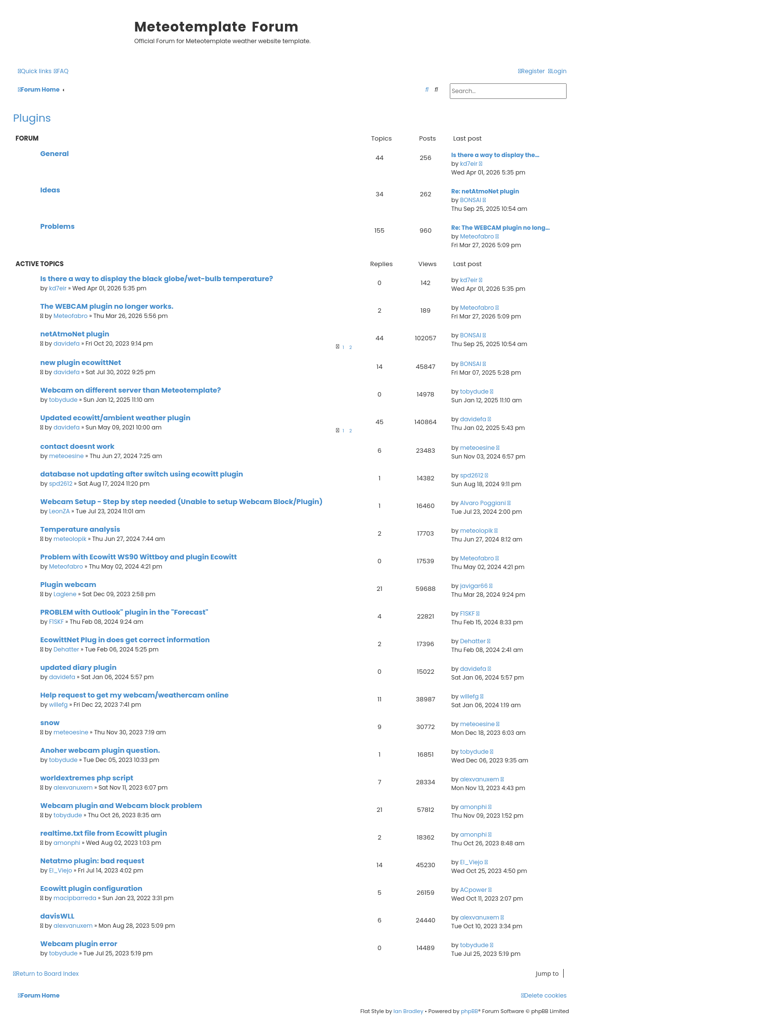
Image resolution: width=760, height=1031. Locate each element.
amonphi (473, 807)
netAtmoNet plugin (75, 334)
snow (50, 723)
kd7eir (468, 163)
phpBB (469, 1011)
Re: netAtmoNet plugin (485, 191)
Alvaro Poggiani (483, 503)
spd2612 (60, 483)
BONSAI (470, 200)
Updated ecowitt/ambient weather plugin (115, 418)
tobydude (63, 400)
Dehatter (66, 649)
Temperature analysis (80, 529)
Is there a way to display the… (495, 155)
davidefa (67, 343)
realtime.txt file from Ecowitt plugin (103, 833)
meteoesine (66, 456)
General (54, 154)
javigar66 (474, 586)
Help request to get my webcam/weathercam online (134, 695)
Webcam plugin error (78, 944)
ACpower (473, 890)
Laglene (65, 594)
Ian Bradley (409, 1011)
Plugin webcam (68, 584)
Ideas (50, 190)
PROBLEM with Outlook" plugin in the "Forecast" (124, 612)
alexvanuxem (73, 787)
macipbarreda (75, 898)
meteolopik (70, 539)
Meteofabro (477, 236)
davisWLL (57, 916)
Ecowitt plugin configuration (91, 888)
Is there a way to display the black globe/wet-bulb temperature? (156, 279)
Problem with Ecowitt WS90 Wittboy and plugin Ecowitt (138, 557)
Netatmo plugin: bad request (92, 861)
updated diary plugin (78, 667)
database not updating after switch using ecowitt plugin (141, 474)
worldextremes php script (86, 778)
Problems (57, 226)
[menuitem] (61, 71)
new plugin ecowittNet (80, 362)
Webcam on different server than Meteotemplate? (130, 390)
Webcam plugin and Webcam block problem (121, 805)
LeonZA (59, 511)
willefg (58, 704)
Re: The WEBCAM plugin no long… (500, 227)
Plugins (32, 118)
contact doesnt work (77, 446)
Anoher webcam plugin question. (100, 750)
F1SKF (56, 622)
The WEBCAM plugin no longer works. (107, 306)
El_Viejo (60, 870)
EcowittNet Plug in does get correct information (125, 640)
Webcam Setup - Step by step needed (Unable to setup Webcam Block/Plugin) (181, 502)
